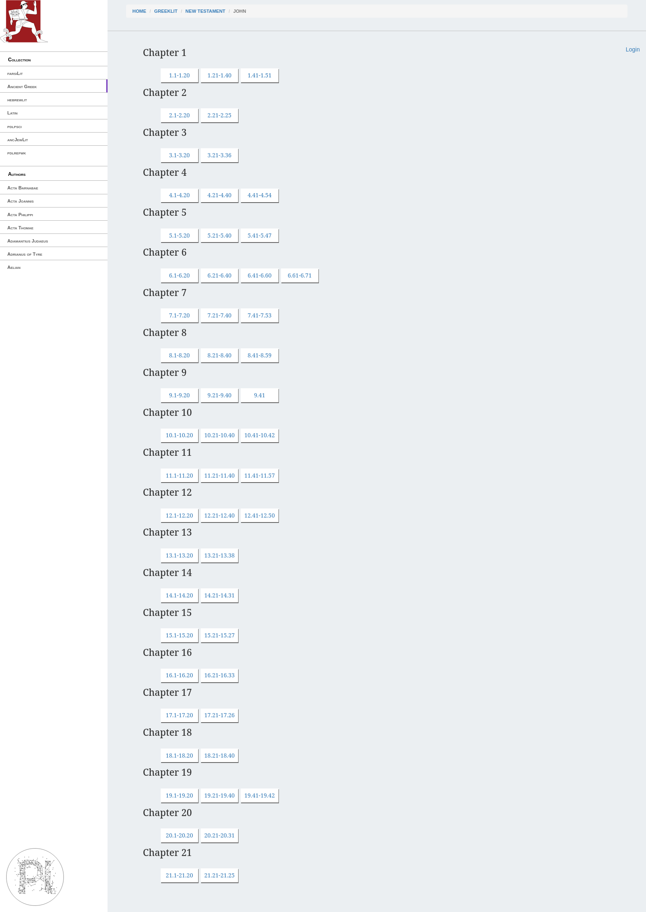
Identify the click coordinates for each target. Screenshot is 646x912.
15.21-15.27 (219, 635)
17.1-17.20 (179, 715)
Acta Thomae (20, 227)
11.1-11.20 (179, 475)
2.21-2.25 (220, 115)
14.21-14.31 (219, 595)
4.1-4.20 (179, 195)
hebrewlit (17, 99)
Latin (12, 112)
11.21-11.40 (219, 475)
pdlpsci (14, 126)
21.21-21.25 (219, 875)
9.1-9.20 (179, 395)
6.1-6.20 (179, 275)
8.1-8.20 (179, 355)
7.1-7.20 (179, 315)
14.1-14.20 (179, 595)
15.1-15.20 (179, 635)
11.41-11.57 (259, 475)
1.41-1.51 (260, 75)
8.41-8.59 (260, 355)
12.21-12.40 (219, 515)
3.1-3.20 (179, 155)
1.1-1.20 (179, 75)
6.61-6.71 (299, 275)
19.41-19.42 (259, 795)
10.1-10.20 (179, 435)
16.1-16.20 (179, 675)
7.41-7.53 (260, 315)
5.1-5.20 (179, 235)
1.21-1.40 (220, 75)
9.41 (259, 395)
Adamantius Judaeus (27, 240)
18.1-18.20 (179, 755)
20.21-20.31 (219, 835)
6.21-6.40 (220, 275)
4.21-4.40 (220, 195)
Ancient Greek (22, 86)
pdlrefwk (16, 152)
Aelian (14, 267)
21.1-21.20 (179, 875)
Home (139, 11)
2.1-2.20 (179, 115)
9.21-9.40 (220, 395)
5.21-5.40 (220, 235)
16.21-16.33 (219, 675)
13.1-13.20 (179, 555)
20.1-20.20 (179, 835)
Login (633, 49)
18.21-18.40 (219, 755)
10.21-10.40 (219, 435)
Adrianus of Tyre (24, 254)
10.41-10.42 (259, 435)
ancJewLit (17, 139)
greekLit (166, 11)
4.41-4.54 (260, 195)
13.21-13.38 (219, 555)
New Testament (205, 11)
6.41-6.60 (260, 275)
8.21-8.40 (220, 355)
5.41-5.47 (260, 235)
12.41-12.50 (259, 515)
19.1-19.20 (179, 795)
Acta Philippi (20, 214)
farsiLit (15, 73)
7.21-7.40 (220, 315)
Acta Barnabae (22, 187)
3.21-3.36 (220, 155)
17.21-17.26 (219, 715)
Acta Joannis (20, 200)
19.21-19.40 (219, 795)
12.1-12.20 (179, 515)
